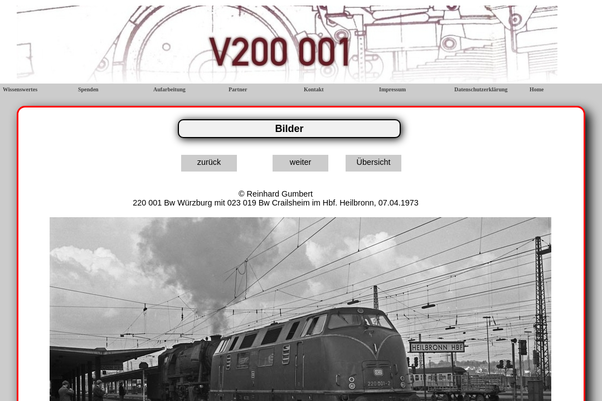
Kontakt (314, 89)
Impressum (392, 89)
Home (537, 89)
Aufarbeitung (169, 89)
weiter (300, 162)
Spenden (88, 89)
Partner (238, 89)
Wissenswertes (20, 89)
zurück (209, 162)
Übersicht (374, 162)
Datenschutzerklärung (481, 89)
